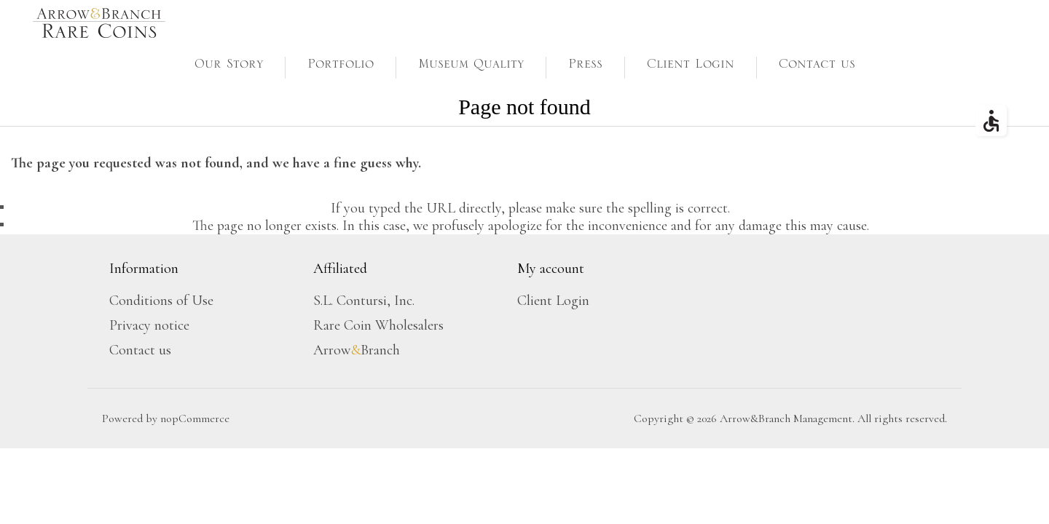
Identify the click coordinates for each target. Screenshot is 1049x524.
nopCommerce (194, 418)
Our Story (229, 67)
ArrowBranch (356, 350)
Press (585, 67)
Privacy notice (149, 325)
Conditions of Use (161, 300)
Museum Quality (471, 67)
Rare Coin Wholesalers (378, 325)
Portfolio (340, 67)
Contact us (817, 67)
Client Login (690, 67)
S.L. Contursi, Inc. (364, 300)
